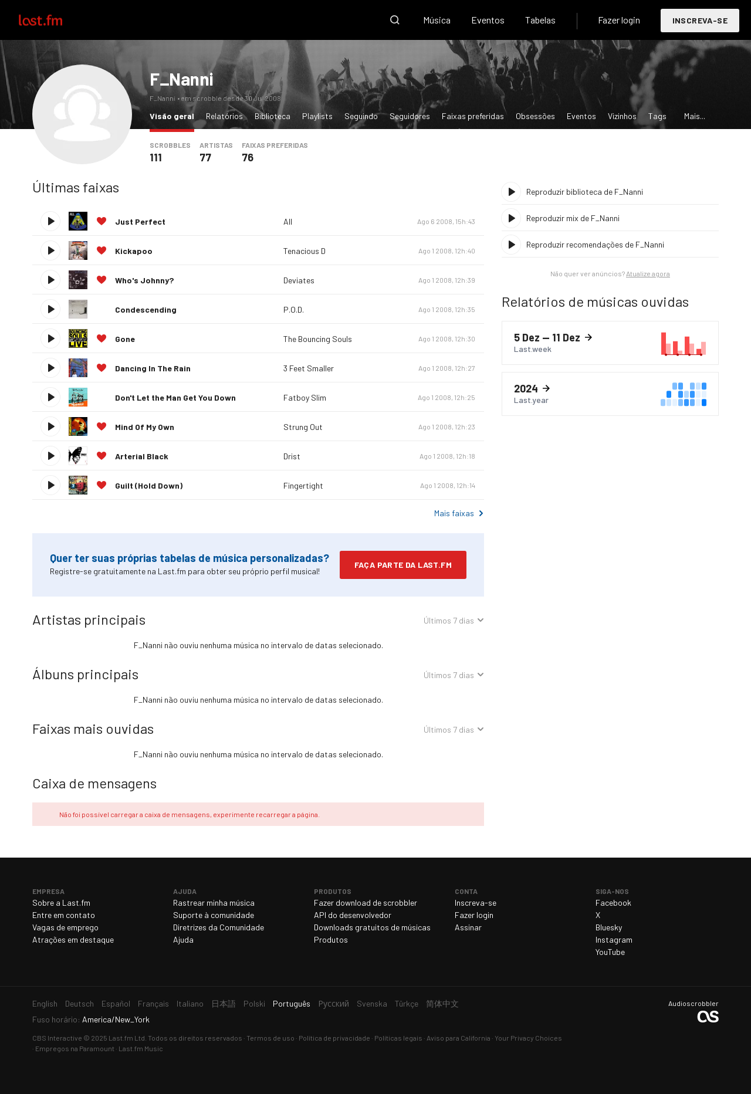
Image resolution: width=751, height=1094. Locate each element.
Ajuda (183, 939)
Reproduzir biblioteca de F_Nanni (584, 192)
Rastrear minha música (214, 902)
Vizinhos (622, 116)
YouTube (610, 952)
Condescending (146, 309)
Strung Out (303, 427)
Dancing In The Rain (153, 368)
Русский (333, 1003)
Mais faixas (454, 513)
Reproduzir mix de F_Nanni (573, 218)
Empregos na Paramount (74, 1048)
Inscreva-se (700, 20)
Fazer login (619, 19)
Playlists (317, 116)
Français (153, 1003)
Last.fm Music (141, 1048)
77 (205, 157)
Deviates (298, 280)
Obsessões (535, 116)
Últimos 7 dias (449, 622)
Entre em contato (63, 915)
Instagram (614, 939)
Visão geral (175, 115)
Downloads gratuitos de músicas (372, 927)
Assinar (468, 927)
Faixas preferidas (473, 116)
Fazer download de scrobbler (365, 902)
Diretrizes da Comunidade (218, 927)
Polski (254, 1003)
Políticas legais (398, 1038)
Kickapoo (134, 251)
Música (437, 19)
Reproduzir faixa (50, 221)
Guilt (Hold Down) (148, 485)
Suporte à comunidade (213, 915)
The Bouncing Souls (317, 339)
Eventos (488, 19)
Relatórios (224, 116)
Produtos (331, 939)
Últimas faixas (75, 186)
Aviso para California (458, 1038)
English (44, 1003)
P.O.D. (293, 309)
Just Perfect (140, 221)
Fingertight (303, 485)
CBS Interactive (57, 1038)
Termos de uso (270, 1038)
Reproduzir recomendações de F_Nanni (595, 244)
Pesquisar (394, 20)
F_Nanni (181, 78)
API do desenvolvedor (352, 915)
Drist (291, 456)
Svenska (372, 1003)
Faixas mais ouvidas (93, 728)
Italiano (190, 1003)
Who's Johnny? (144, 280)
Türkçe (406, 1003)
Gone (125, 339)
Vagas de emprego (65, 927)
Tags (657, 116)
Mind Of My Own (144, 427)
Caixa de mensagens (94, 782)
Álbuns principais (85, 673)
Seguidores (410, 116)
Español (116, 1003)
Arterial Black (141, 456)
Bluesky (609, 927)
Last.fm (54, 20)
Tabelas (540, 19)
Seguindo (361, 116)
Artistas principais (89, 619)
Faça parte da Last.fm (403, 565)
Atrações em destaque (73, 939)
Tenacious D (304, 251)
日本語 (223, 1003)
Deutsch (79, 1003)
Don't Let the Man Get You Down (175, 397)
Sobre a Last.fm (61, 902)
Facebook (613, 902)
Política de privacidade (334, 1038)
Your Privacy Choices (528, 1038)
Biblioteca (272, 116)
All (287, 221)
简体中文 (442, 1003)
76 (247, 157)
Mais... (694, 116)
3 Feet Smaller (308, 368)
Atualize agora (648, 273)
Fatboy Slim (304, 397)
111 (156, 157)
